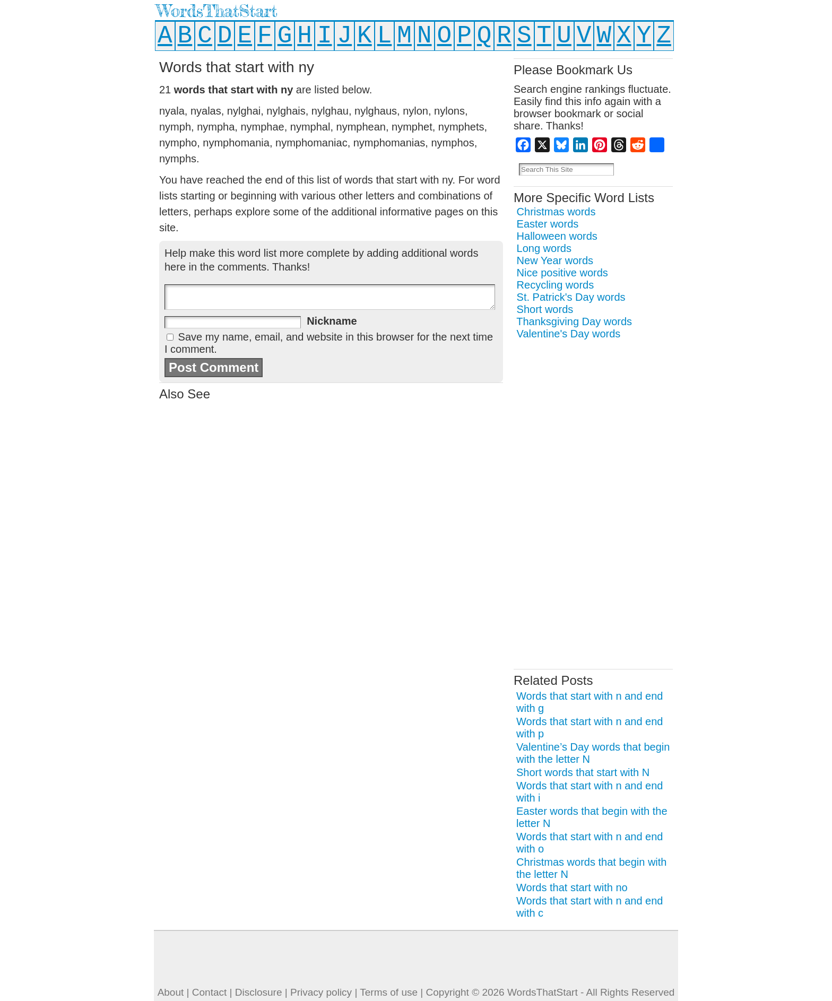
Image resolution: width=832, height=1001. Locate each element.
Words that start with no (572, 887)
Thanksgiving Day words (574, 321)
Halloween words (557, 236)
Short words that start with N (582, 772)
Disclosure (258, 992)
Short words (545, 309)
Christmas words (556, 211)
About (171, 992)
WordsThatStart (217, 11)
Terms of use (389, 992)
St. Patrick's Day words (571, 297)
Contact (209, 992)
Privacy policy (321, 992)
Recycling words (555, 285)
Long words (544, 248)
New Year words (555, 260)
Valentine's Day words (569, 334)
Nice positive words (562, 272)
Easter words (548, 224)
